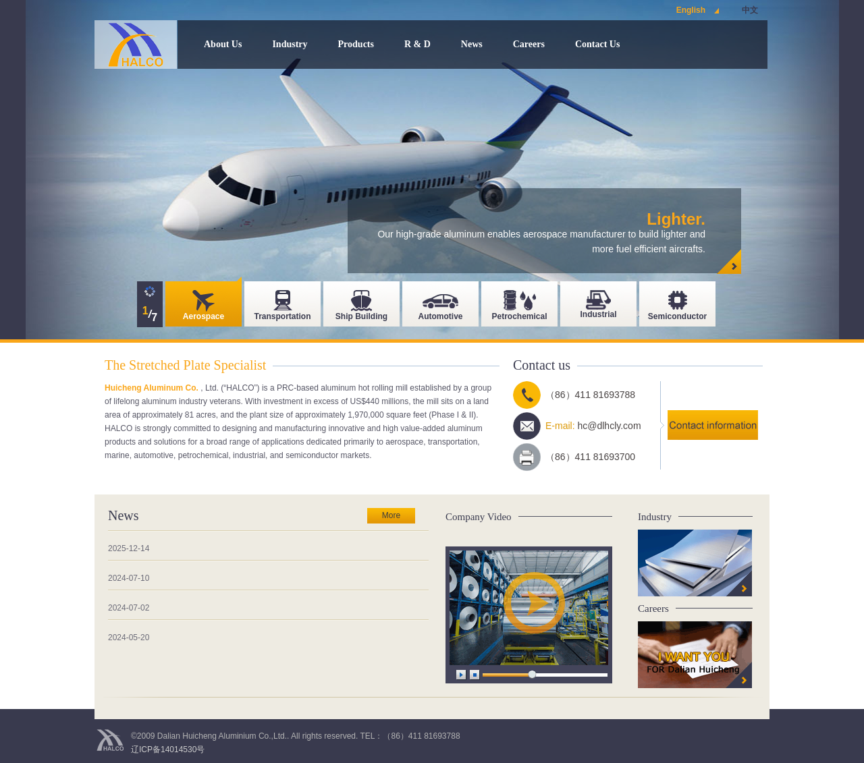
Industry (289, 44)
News (472, 44)
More (391, 515)
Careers (529, 44)
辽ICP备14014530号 (168, 749)
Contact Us (597, 44)
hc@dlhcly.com (609, 425)
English (690, 10)
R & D (417, 44)
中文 (750, 10)
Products (356, 44)
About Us (223, 44)
